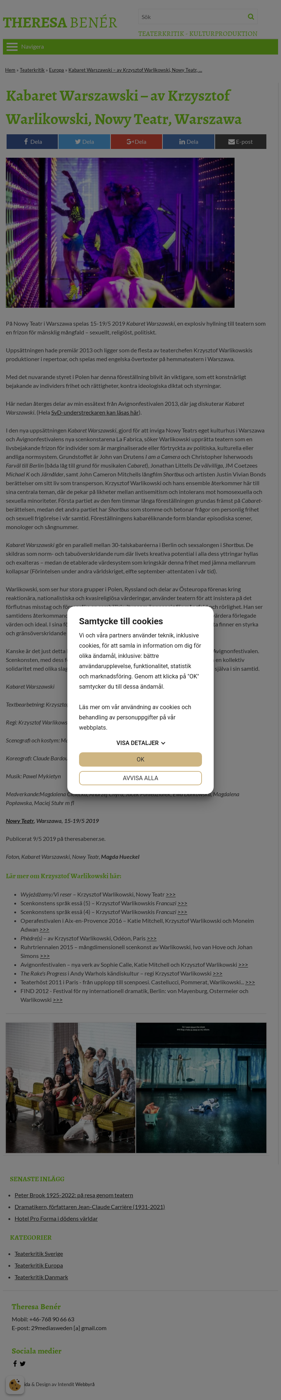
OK (140, 759)
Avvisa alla (140, 778)
